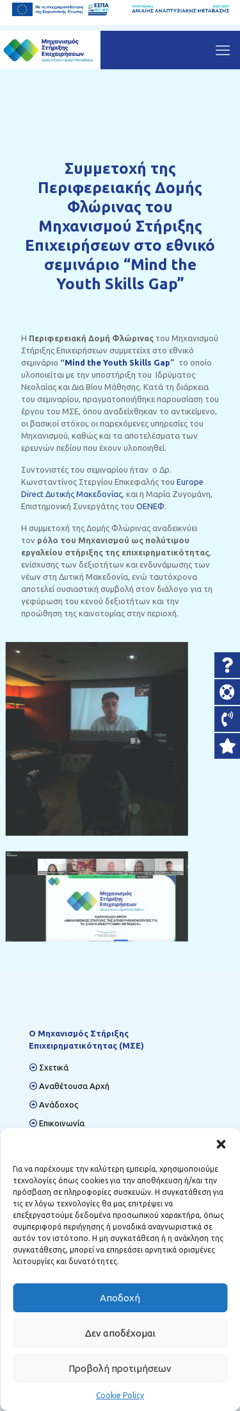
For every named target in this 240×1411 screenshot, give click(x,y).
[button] (220, 1144)
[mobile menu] (223, 50)
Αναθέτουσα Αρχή (74, 1085)
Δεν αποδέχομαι (120, 1333)
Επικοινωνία (61, 1123)
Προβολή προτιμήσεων (120, 1368)
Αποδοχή (120, 1297)
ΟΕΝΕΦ (149, 505)
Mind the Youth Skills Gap (117, 364)
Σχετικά (53, 1067)
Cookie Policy (120, 1395)
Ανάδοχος (58, 1104)
